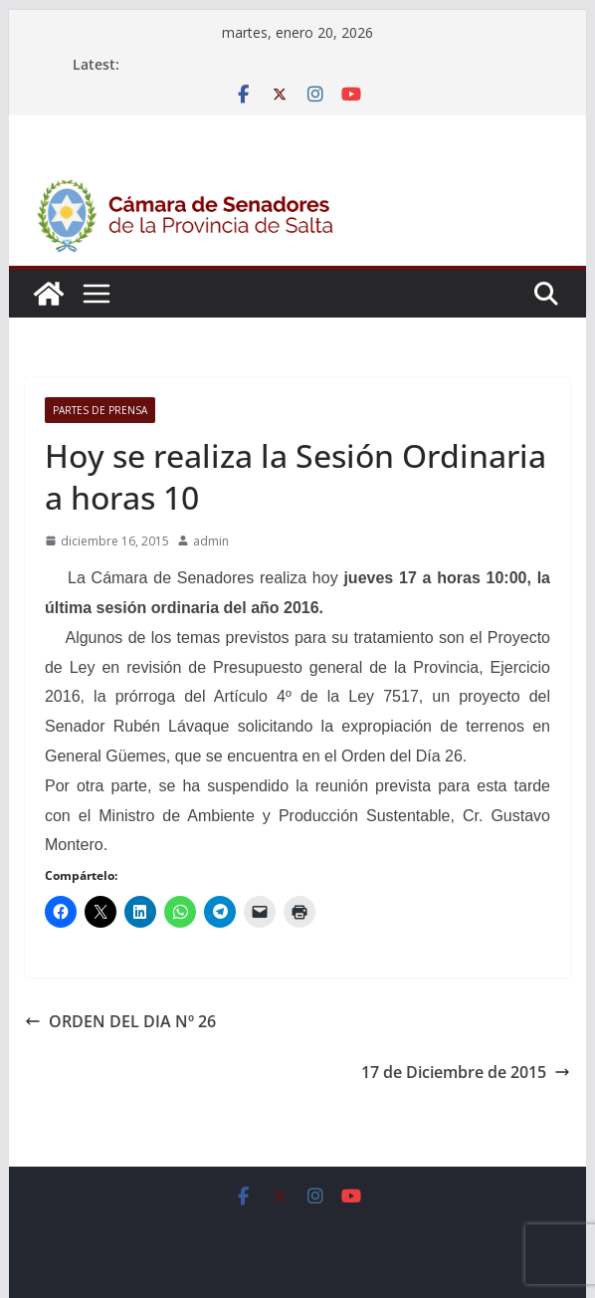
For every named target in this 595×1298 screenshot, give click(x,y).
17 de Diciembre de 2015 (465, 1072)
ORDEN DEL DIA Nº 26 (120, 1021)
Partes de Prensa (100, 410)
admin (211, 541)
